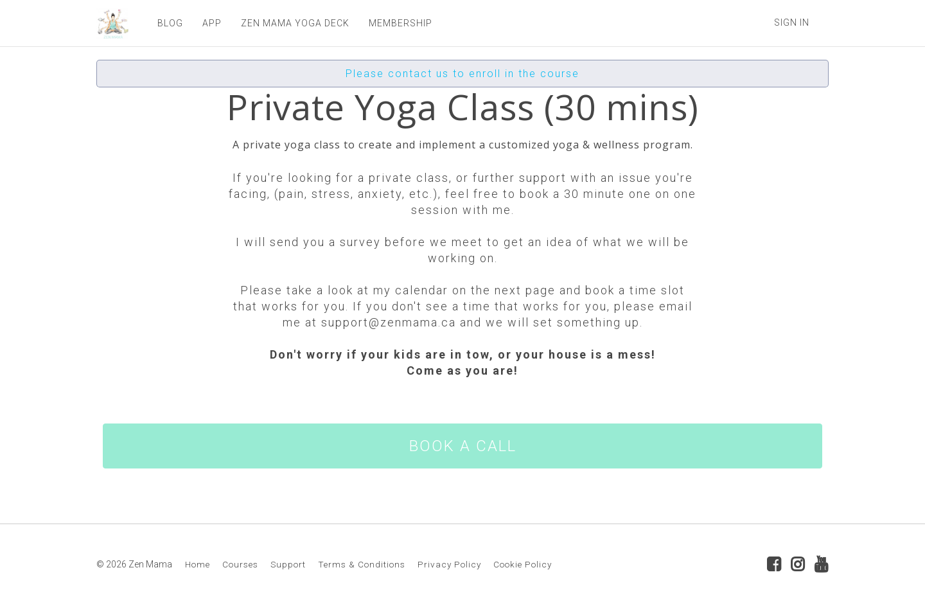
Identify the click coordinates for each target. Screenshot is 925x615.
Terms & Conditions (361, 564)
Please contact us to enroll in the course (462, 73)
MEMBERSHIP (400, 23)
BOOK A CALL (462, 446)
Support (288, 564)
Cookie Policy (522, 564)
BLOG (170, 23)
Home (197, 564)
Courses (240, 564)
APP (212, 23)
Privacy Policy (449, 564)
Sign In (791, 22)
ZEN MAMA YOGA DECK (295, 23)
